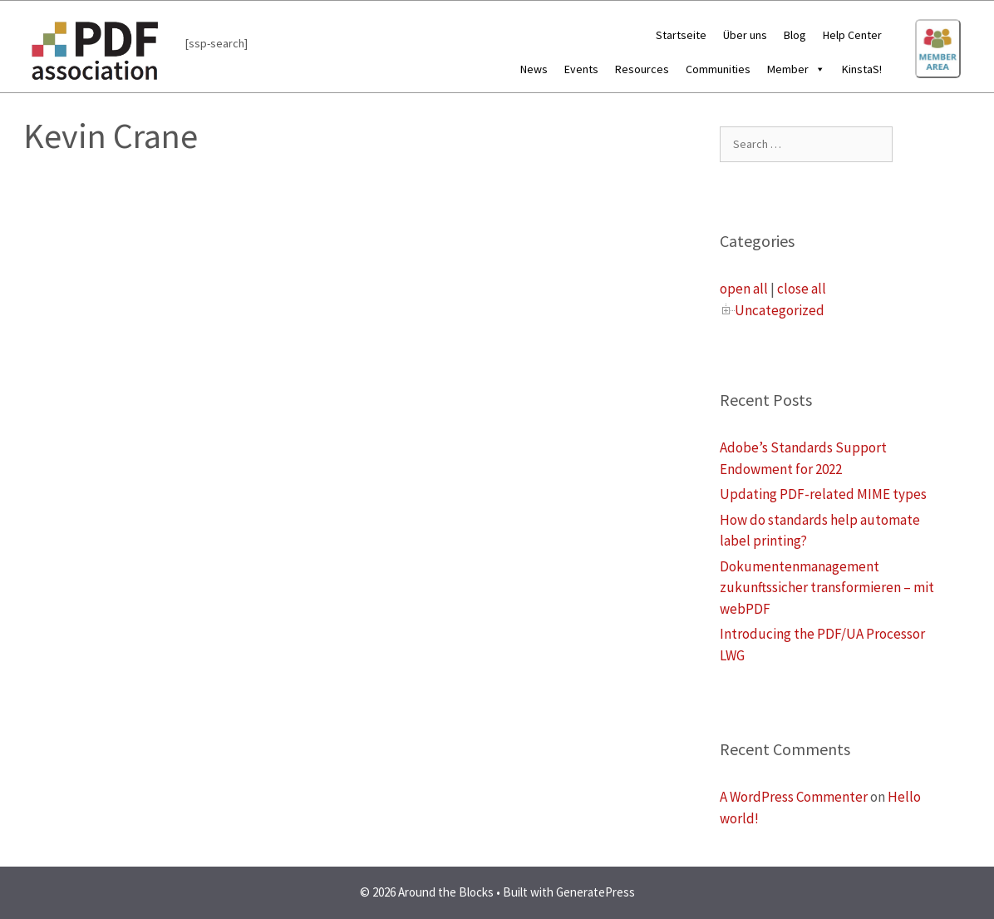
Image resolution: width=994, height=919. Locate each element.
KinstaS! (862, 69)
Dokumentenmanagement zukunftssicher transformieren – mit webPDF (827, 587)
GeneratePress (595, 892)
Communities (718, 69)
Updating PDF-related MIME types (823, 494)
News (534, 69)
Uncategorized (779, 310)
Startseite (681, 34)
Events (581, 69)
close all (801, 288)
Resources (642, 69)
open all (744, 288)
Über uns (745, 34)
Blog (795, 34)
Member (796, 69)
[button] (817, 69)
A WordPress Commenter (794, 797)
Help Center (852, 34)
